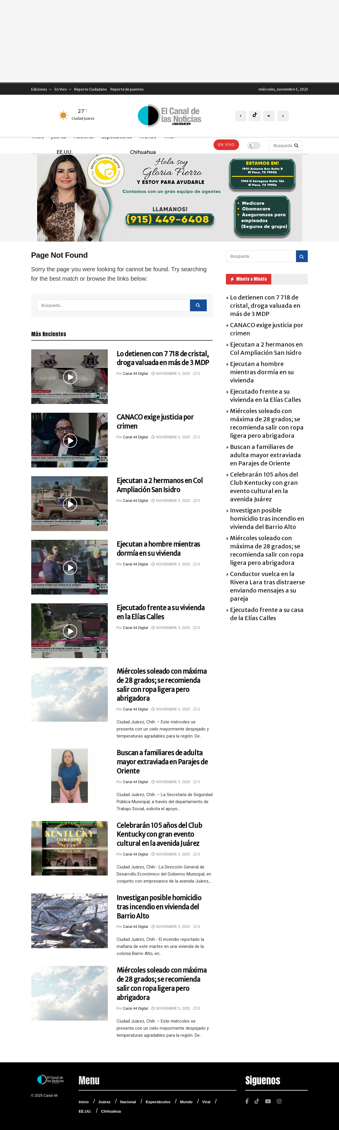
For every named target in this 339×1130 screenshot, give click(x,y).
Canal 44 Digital (135, 374)
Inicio (84, 1102)
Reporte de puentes (127, 89)
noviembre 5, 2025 (170, 374)
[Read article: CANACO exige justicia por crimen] (69, 440)
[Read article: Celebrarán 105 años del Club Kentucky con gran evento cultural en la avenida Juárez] (69, 848)
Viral (206, 1102)
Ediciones (39, 89)
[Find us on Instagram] (283, 116)
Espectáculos (158, 1102)
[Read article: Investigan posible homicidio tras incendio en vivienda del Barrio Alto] (69, 920)
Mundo (186, 1102)
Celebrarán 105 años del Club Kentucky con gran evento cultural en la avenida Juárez (159, 834)
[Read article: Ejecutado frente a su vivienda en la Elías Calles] (69, 630)
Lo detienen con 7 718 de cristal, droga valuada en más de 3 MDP (265, 305)
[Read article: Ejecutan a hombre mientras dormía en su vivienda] (69, 567)
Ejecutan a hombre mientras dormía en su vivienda (262, 372)
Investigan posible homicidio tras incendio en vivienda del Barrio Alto (159, 907)
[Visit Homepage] (169, 116)
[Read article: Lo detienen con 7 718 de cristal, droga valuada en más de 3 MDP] (69, 377)
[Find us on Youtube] (268, 116)
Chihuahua (143, 152)
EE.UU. (64, 152)
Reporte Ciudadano (90, 89)
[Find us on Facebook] (240, 116)
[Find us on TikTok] (254, 116)
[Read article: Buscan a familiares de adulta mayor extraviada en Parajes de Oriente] (69, 775)
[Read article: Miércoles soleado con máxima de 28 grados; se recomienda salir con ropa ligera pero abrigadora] (69, 694)
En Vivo (60, 89)
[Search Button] (296, 145)
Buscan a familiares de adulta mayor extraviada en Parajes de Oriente (162, 762)
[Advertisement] (169, 41)
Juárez (104, 1102)
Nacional (128, 1102)
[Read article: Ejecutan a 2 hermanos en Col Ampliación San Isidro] (69, 503)
